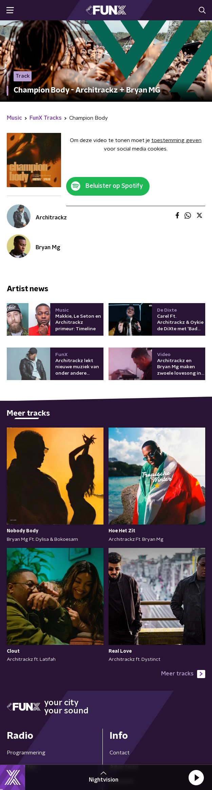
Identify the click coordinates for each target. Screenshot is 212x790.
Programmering (26, 752)
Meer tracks (183, 674)
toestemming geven (176, 140)
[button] (196, 777)
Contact (120, 752)
